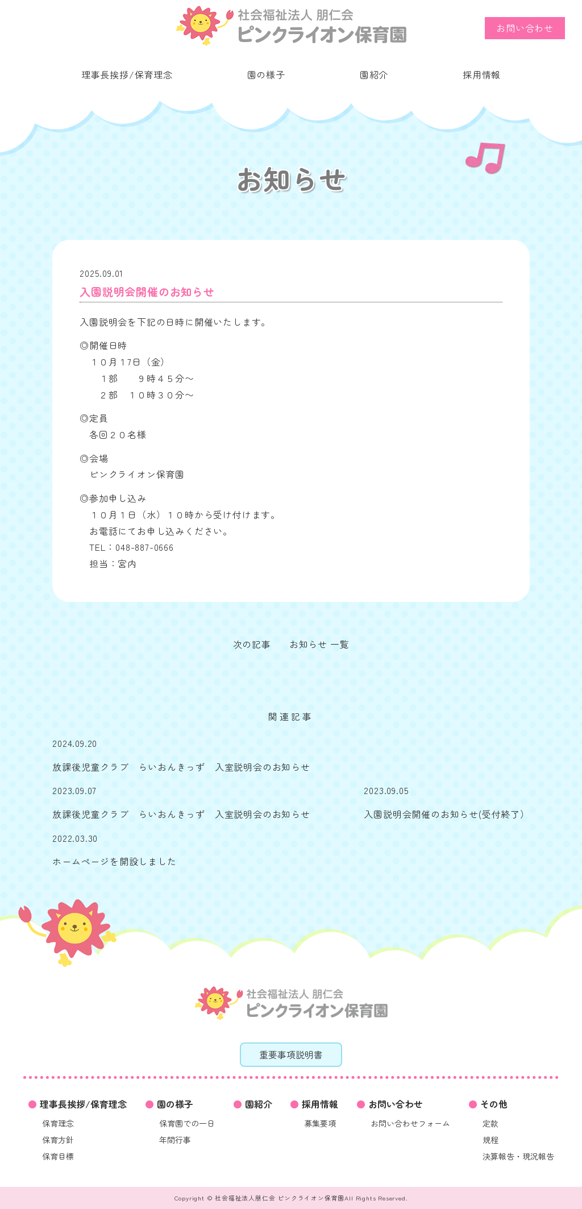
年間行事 (175, 1139)
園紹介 (374, 74)
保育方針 (58, 1139)
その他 (494, 1104)
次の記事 (252, 644)
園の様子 (266, 74)
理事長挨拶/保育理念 (127, 74)
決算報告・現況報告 (518, 1156)
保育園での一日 (187, 1123)
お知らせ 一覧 (319, 644)
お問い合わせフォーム (410, 1123)
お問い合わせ (525, 28)
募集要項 (320, 1123)
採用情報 (482, 74)
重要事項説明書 (291, 1054)
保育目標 (58, 1156)
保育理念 (58, 1123)
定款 (490, 1123)
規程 (490, 1139)
